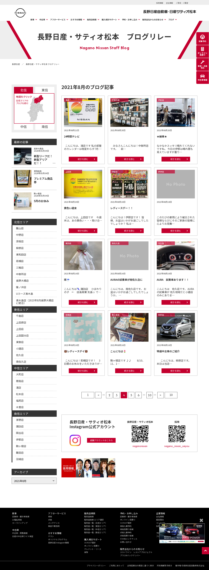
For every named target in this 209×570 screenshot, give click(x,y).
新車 (32, 19)
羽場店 (20, 459)
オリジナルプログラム (57, 539)
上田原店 (21, 322)
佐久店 (20, 355)
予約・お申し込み (129, 19)
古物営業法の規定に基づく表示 (140, 565)
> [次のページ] (160, 395)
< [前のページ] (98, 395)
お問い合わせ (125, 542)
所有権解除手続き (164, 565)
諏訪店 (20, 426)
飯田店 (20, 452)
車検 (50, 516)
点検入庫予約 (125, 532)
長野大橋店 (22, 280)
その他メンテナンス (128, 538)
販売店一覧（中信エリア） (95, 529)
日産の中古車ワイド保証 (22, 536)
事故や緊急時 (54, 526)
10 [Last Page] (171, 395)
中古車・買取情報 (19, 533)
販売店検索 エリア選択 (94, 519)
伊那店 (20, 439)
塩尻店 (20, 400)
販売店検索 (92, 19)
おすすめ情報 (76, 19)
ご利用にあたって (116, 565)
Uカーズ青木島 (24, 294)
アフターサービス (57, 19)
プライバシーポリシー (96, 565)
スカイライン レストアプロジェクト (136, 552)
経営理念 (160, 519)
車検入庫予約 (125, 526)
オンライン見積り (91, 545)
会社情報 (169, 3)
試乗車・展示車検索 (20, 516)
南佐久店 (21, 361)
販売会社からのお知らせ (152, 19)
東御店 (20, 342)
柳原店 (20, 248)
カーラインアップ (19, 522)
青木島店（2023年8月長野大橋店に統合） (35, 301)
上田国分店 (22, 335)
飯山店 (20, 228)
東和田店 (21, 254)
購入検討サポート (109, 19)
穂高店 (20, 381)
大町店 (20, 374)
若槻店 (20, 261)
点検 (50, 519)
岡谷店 (20, 433)
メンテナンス (54, 522)
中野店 (20, 235)
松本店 (20, 394)
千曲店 (20, 316)
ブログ (171, 19)
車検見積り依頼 (126, 529)
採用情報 (159, 3)
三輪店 (20, 267)
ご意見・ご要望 (182, 3)
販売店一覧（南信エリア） (95, 532)
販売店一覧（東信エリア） (95, 526)
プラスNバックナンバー (130, 555)
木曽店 (20, 407)
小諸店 (20, 348)
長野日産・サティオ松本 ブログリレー (104, 36)
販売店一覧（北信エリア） (95, 522)
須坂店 (20, 241)
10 (149, 395)
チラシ (51, 536)
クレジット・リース (92, 549)
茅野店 (20, 420)
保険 (86, 552)
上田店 (20, 329)
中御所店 (21, 274)
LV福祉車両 (17, 519)
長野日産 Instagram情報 (58, 542)
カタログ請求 (90, 542)
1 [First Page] (88, 395)
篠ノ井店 (21, 287)
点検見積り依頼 (126, 535)
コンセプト (161, 522)
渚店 (18, 387)
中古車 (42, 19)
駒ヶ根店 (21, 446)
